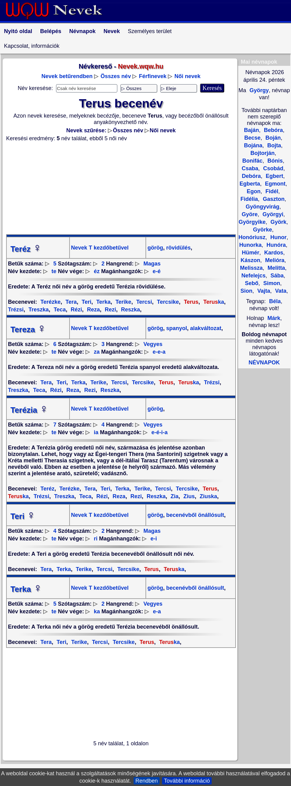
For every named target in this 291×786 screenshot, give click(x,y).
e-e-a (159, 352)
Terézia (29, 410)
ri (95, 539)
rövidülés (177, 248)
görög (155, 248)
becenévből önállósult (194, 515)
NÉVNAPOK (264, 362)
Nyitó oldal (18, 31)
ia (96, 432)
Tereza (28, 329)
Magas (152, 264)
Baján (251, 130)
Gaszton (273, 199)
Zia (174, 496)
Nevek (112, 31)
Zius (188, 496)
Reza (92, 310)
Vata (280, 291)
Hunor (278, 237)
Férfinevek (152, 76)
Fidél (271, 191)
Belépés (50, 31)
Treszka (38, 310)
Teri (86, 302)
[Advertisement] (121, 188)
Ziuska (207, 496)
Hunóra (275, 245)
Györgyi (272, 214)
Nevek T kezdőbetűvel (100, 248)
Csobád (272, 168)
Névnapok (82, 31)
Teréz (26, 249)
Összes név (115, 76)
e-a (157, 611)
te (53, 271)
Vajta (263, 291)
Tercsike (167, 302)
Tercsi (143, 302)
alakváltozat (205, 328)
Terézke (50, 302)
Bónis (274, 161)
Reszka (129, 310)
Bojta (273, 145)
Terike (122, 302)
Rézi (75, 310)
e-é (157, 271)
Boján (272, 138)
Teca (59, 310)
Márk (273, 318)
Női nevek (188, 76)
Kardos (273, 253)
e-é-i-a (159, 432)
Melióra (273, 260)
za (97, 352)
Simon (271, 283)
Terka (103, 302)
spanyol (175, 328)
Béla (275, 301)
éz (97, 271)
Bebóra (273, 130)
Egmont (274, 184)
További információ (187, 781)
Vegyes (152, 344)
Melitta (275, 268)
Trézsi (211, 382)
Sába (276, 276)
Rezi (109, 310)
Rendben (146, 781)
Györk (277, 222)
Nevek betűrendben (67, 76)
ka (213, 302)
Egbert (273, 176)
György (258, 90)
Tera (70, 302)
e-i (153, 539)
